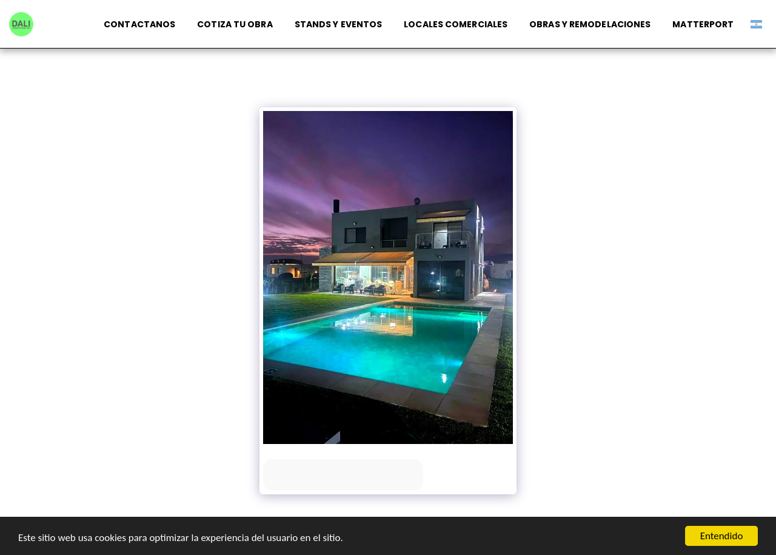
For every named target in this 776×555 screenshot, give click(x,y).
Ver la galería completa (343, 475)
